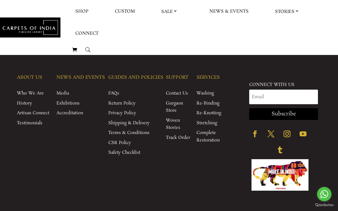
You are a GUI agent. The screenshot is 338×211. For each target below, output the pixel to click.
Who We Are (30, 93)
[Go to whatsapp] (324, 194)
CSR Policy (119, 143)
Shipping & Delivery (129, 123)
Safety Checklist (124, 152)
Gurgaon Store (174, 107)
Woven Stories (173, 124)
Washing (205, 93)
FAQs (113, 93)
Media (62, 93)
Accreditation (69, 113)
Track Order (178, 138)
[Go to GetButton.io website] (324, 205)
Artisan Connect (33, 113)
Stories (284, 12)
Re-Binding (207, 103)
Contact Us (177, 93)
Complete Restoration (208, 136)
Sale (167, 12)
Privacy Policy (122, 113)
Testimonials (29, 123)
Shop (82, 11)
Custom (125, 11)
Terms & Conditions (129, 133)
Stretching (206, 123)
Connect (87, 33)
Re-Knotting (208, 113)
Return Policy (121, 103)
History (24, 103)
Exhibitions (68, 103)
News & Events (229, 11)
